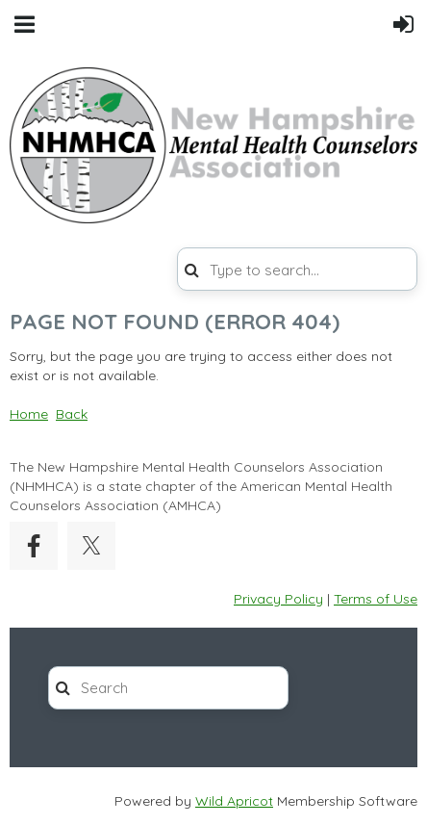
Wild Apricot (234, 801)
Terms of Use (375, 598)
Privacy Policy (278, 598)
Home (29, 414)
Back (72, 414)
